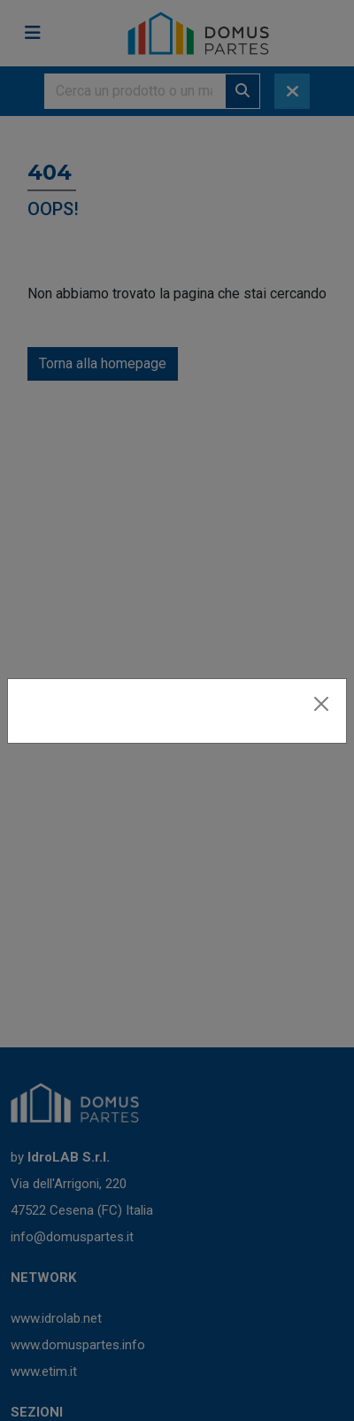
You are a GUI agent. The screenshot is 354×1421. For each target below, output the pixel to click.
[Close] (321, 703)
